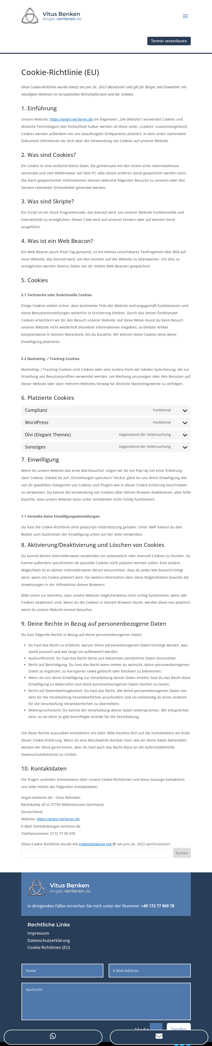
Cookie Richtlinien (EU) (48, 947)
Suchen (182, 853)
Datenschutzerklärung (48, 940)
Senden (179, 1029)
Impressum (38, 933)
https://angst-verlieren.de (71, 119)
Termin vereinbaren (169, 40)
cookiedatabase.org (95, 844)
